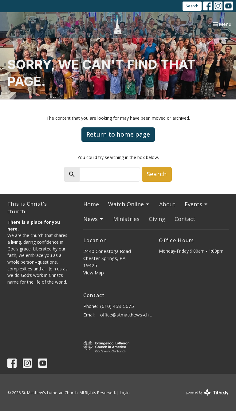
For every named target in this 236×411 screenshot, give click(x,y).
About (167, 204)
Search (192, 6)
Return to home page (118, 134)
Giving (157, 219)
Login (125, 392)
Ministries (126, 219)
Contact (185, 219)
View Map (93, 272)
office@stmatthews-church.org (126, 315)
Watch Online (129, 204)
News (93, 219)
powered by (207, 392)
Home (91, 204)
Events (196, 204)
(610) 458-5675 (117, 306)
